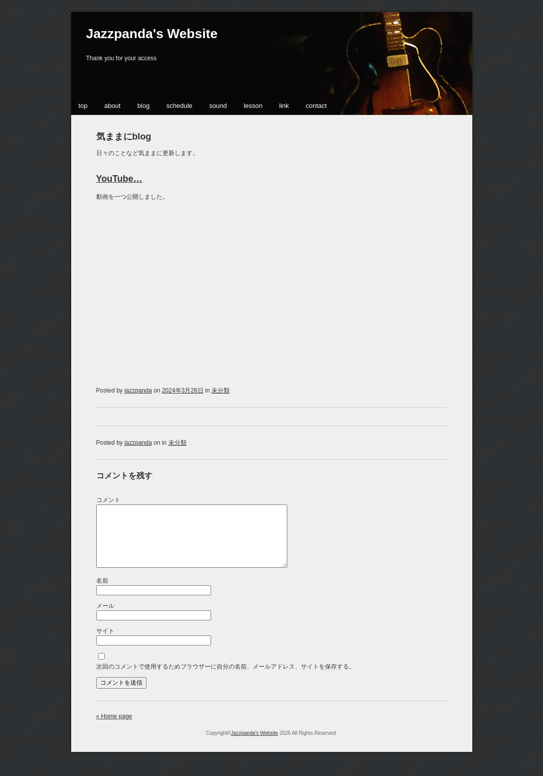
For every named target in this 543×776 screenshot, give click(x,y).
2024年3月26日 (183, 390)
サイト (105, 642)
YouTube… (119, 179)
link (284, 105)
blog (143, 105)
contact (316, 105)
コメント (108, 499)
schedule (179, 105)
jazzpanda (138, 390)
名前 (102, 592)
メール (105, 617)
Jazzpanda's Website (152, 33)
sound (218, 105)
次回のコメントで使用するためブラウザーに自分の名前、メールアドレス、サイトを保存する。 (225, 678)
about (112, 105)
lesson (253, 105)
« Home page (114, 728)
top (83, 105)
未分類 (221, 390)
